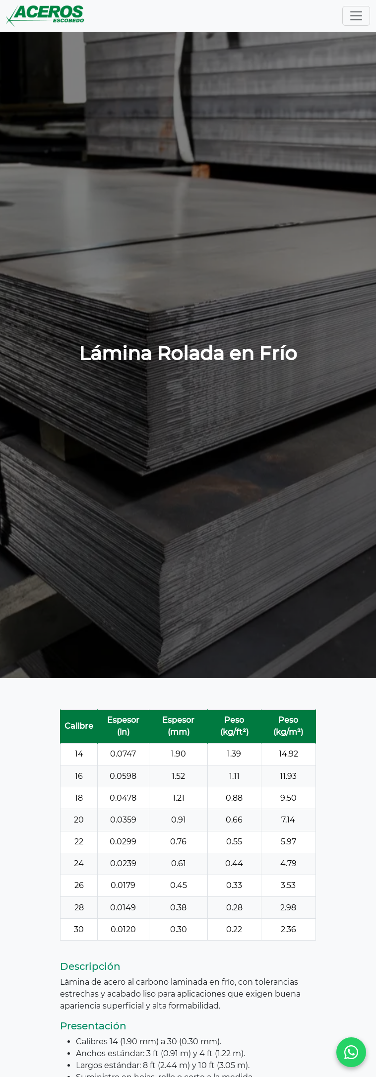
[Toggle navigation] (356, 16)
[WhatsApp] (351, 1052)
